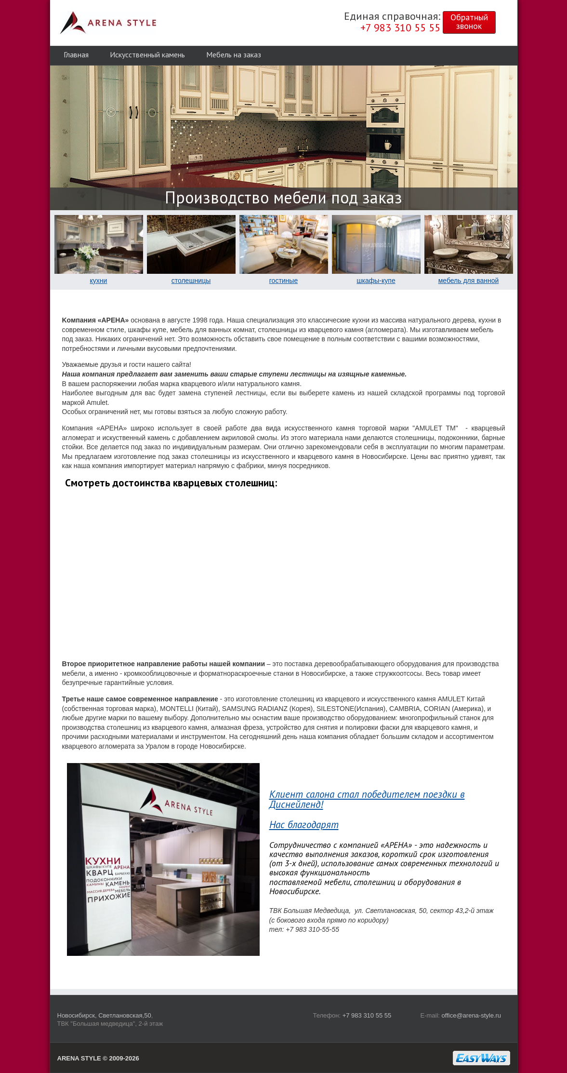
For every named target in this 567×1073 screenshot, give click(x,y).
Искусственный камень (147, 54)
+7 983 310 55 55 (367, 1015)
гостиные (283, 280)
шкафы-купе (375, 280)
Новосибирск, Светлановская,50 (104, 1015)
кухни (98, 280)
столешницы (191, 280)
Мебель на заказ (233, 54)
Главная (76, 54)
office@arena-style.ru (471, 1015)
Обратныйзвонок (469, 21)
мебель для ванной (468, 280)
